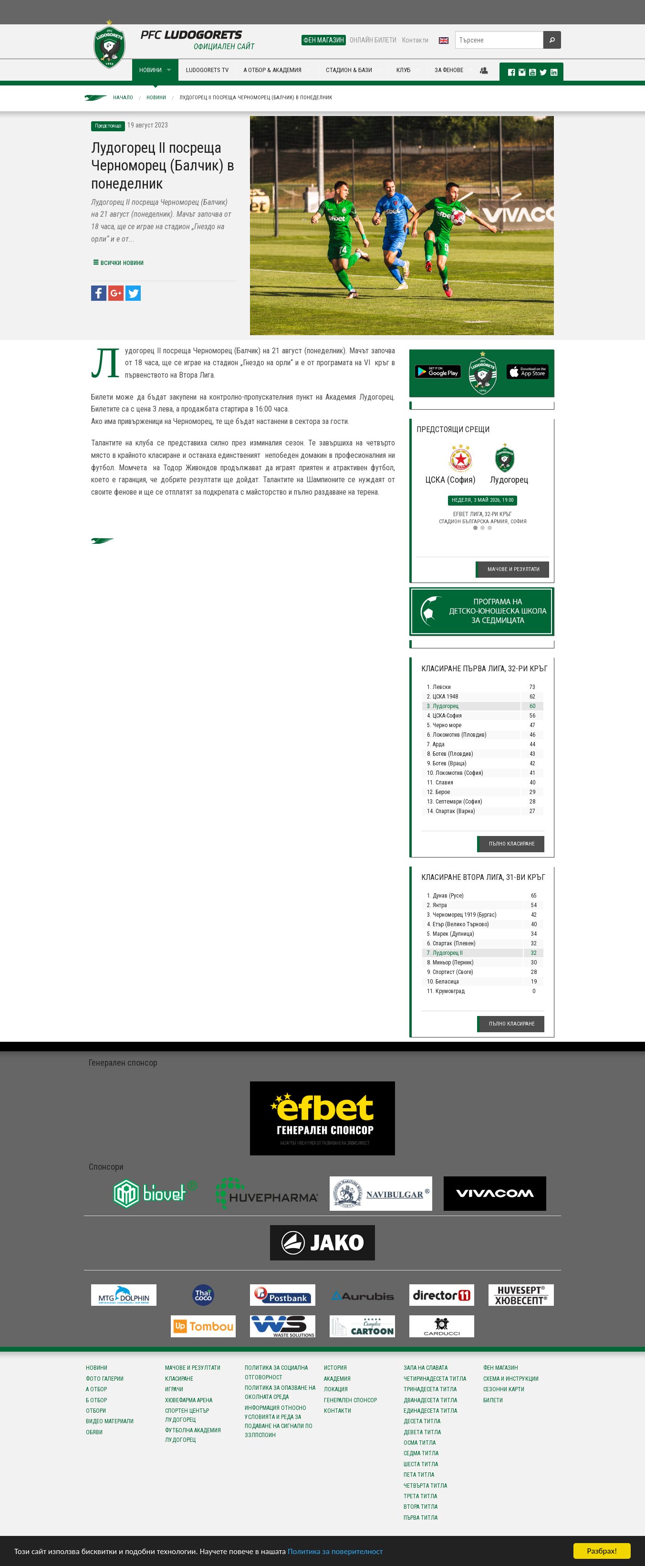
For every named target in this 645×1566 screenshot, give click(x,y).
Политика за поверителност (335, 1552)
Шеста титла (421, 1464)
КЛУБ (403, 70)
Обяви (94, 1432)
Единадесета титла (430, 1410)
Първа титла (420, 1517)
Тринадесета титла (430, 1389)
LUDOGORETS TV (207, 70)
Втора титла (420, 1506)
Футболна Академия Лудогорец (193, 1435)
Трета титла (420, 1496)
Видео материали (110, 1421)
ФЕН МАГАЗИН (323, 40)
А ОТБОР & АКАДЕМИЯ (272, 70)
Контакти (415, 40)
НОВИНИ (150, 70)
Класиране (179, 1379)
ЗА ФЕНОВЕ (449, 70)
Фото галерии (105, 1379)
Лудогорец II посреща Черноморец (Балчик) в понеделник (255, 97)
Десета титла (422, 1421)
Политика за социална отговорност (276, 1372)
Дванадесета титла (430, 1400)
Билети (493, 1400)
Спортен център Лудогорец (187, 1415)
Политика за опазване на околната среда (280, 1392)
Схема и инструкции (511, 1379)
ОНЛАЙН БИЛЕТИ (373, 40)
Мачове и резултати (514, 569)
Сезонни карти (503, 1389)
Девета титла (422, 1432)
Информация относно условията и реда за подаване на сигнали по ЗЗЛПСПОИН (278, 1422)
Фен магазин (500, 1368)
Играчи (174, 1389)
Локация (336, 1389)
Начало (123, 97)
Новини (156, 97)
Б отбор (96, 1400)
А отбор (96, 1389)
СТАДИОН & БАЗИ (349, 70)
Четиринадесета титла (435, 1379)
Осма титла (420, 1442)
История (335, 1368)
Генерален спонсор (350, 1400)
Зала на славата (425, 1368)
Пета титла (419, 1474)
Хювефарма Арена (188, 1400)
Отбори (96, 1410)
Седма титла (421, 1453)
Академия (337, 1379)
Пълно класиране (512, 844)
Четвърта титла (425, 1485)
